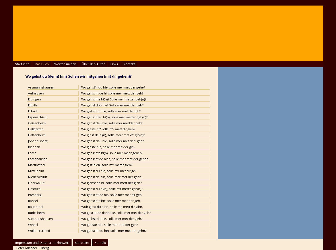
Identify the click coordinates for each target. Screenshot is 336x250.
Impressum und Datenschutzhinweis (42, 242)
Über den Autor (93, 64)
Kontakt (129, 64)
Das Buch (42, 64)
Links (114, 64)
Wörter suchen (65, 64)
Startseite (22, 64)
